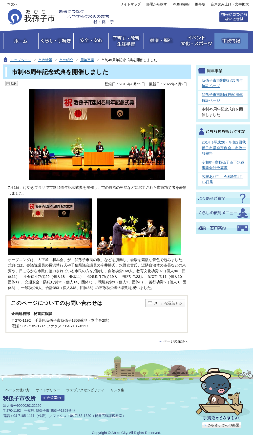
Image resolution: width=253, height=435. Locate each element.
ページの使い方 (17, 390)
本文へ (12, 4)
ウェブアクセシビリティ (85, 390)
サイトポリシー (48, 390)
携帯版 (200, 4)
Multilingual (181, 4)
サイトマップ (130, 4)
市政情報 (45, 60)
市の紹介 (66, 60)
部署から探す (156, 4)
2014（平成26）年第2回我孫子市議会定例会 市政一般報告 (224, 147)
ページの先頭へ (176, 341)
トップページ (20, 60)
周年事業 (87, 60)
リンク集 (117, 390)
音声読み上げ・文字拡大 (230, 4)
